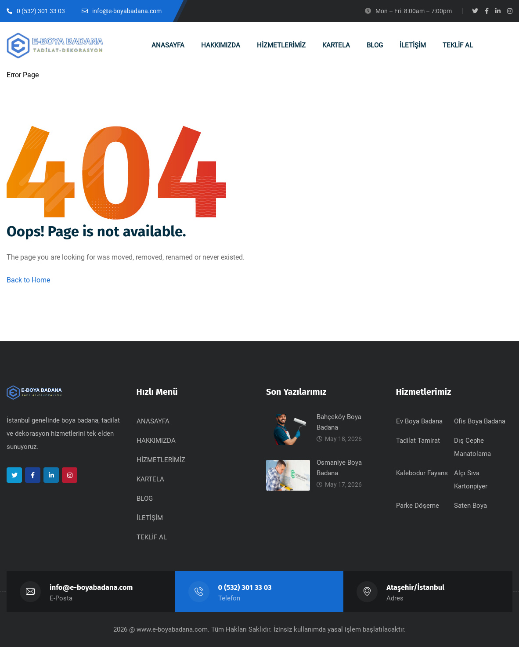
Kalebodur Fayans (422, 473)
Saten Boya (470, 506)
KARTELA (150, 479)
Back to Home (28, 280)
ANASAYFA (153, 421)
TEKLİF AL (152, 537)
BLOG (145, 498)
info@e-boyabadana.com (91, 587)
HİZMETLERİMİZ (161, 460)
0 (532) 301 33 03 (245, 587)
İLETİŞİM (150, 518)
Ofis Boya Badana (479, 421)
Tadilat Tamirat (418, 441)
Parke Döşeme (417, 506)
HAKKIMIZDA (156, 441)
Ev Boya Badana (419, 421)
